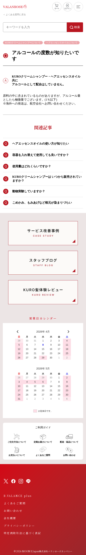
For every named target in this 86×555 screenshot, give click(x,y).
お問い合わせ (13, 511)
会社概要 (10, 518)
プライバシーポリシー (19, 525)
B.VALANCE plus (18, 496)
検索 (75, 27)
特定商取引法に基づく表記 (22, 533)
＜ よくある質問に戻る (14, 14)
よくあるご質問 (15, 503)
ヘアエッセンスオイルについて (61, 42)
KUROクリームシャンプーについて (23, 42)
